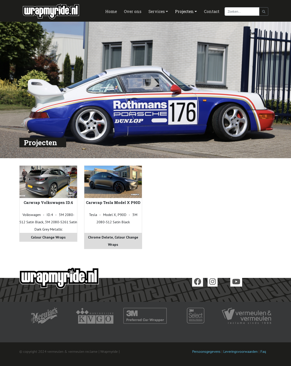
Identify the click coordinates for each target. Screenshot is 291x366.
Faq (263, 351)
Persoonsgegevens (206, 351)
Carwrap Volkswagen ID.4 (48, 202)
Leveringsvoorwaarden (240, 351)
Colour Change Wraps (48, 237)
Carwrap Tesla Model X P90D (113, 202)
